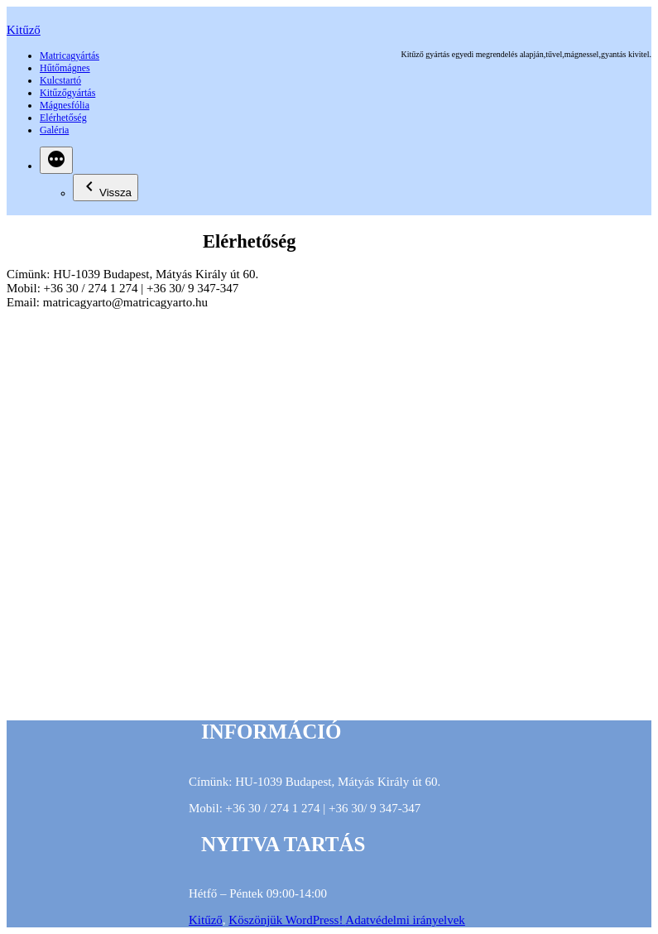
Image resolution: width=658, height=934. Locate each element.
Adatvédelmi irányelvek (405, 920)
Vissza (105, 187)
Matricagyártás (69, 55)
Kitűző (24, 29)
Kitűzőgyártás (67, 93)
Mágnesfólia (64, 105)
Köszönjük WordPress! (286, 920)
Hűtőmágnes (65, 68)
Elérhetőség (63, 117)
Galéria (54, 130)
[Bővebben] (56, 160)
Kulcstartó (60, 80)
